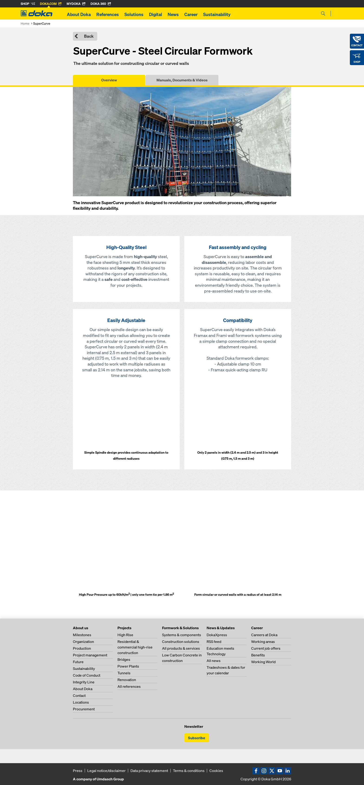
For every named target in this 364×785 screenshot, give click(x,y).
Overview (109, 80)
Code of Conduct (86, 675)
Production (82, 648)
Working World (263, 661)
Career (191, 14)
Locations (81, 702)
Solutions (133, 14)
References (107, 14)
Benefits (258, 655)
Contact (79, 695)
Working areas (263, 641)
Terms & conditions (189, 770)
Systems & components (181, 634)
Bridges (123, 659)
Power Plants (128, 666)
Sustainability (217, 14)
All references (129, 686)
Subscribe (196, 737)
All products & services (181, 648)
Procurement (84, 709)
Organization (83, 641)
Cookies (216, 770)
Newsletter (193, 726)
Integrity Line (83, 682)
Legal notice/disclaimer (106, 770)
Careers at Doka (264, 634)
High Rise (125, 634)
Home (25, 23)
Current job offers (265, 648)
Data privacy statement (149, 770)
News (173, 14)
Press (77, 770)
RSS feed (214, 641)
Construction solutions (180, 641)
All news (214, 660)
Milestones (82, 634)
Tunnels (123, 672)
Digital (155, 14)
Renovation (126, 679)
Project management (90, 655)
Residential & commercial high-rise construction (135, 647)
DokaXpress (217, 634)
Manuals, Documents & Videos (182, 80)
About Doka (79, 14)
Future (78, 661)
